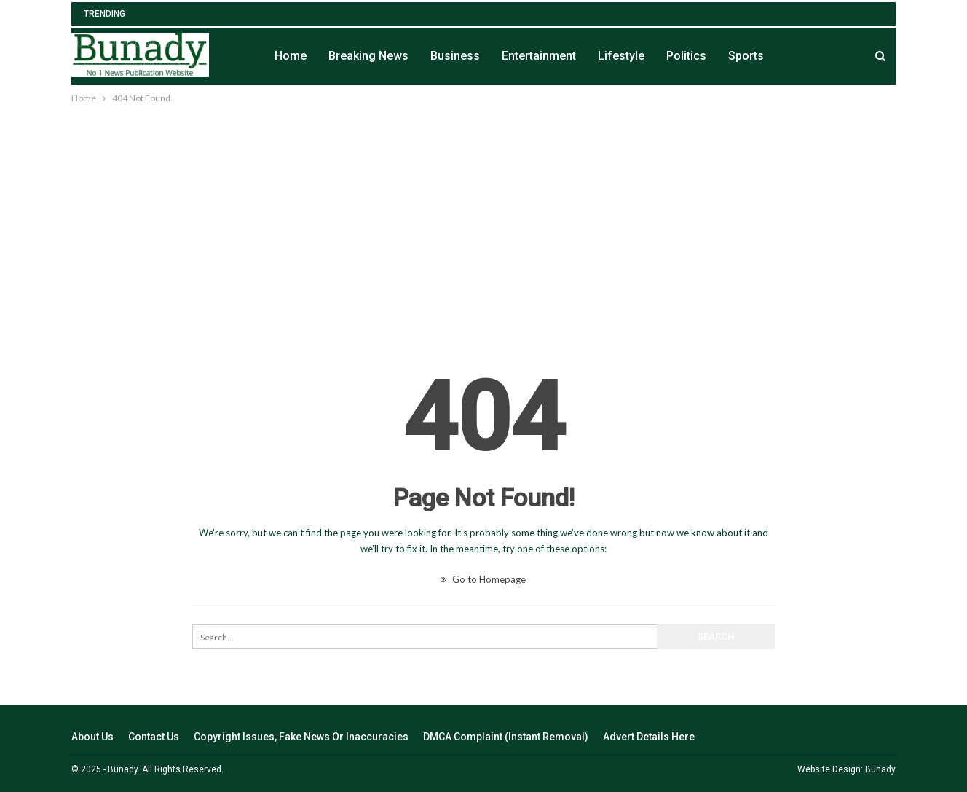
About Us (92, 736)
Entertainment (539, 56)
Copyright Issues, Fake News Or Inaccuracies (301, 736)
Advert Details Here (649, 736)
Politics (686, 56)
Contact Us (153, 736)
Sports (746, 56)
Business (455, 56)
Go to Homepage (483, 579)
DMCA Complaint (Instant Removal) (505, 736)
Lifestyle (621, 56)
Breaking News (368, 56)
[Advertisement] (483, 216)
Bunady (880, 769)
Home (291, 56)
